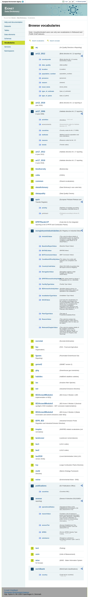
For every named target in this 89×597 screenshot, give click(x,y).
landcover (39, 438)
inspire (38, 429)
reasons (45, 140)
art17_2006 (40, 111)
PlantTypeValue (47, 313)
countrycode (46, 59)
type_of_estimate (48, 91)
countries (45, 130)
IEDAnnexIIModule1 (44, 395)
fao (36, 347)
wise (37, 560)
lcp (36, 465)
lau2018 (38, 456)
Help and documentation (13, 22)
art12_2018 (40, 103)
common (39, 181)
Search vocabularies (38, 40)
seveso (38, 499)
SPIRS (44, 532)
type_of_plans (47, 96)
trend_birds (46, 87)
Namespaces (9, 51)
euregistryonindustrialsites (47, 231)
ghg (37, 370)
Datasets (7, 26)
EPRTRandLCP (42, 222)
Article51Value (47, 236)
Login (66, 1)
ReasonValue (46, 319)
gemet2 (38, 364)
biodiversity (40, 169)
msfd (37, 471)
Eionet (13, 18)
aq (36, 47)
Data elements (9, 34)
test (37, 548)
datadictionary (41, 187)
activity (44, 208)
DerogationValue (48, 272)
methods (45, 135)
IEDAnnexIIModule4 (44, 412)
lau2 (37, 450)
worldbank (40, 569)
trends (44, 145)
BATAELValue (46, 250)
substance (45, 538)
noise (37, 480)
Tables (6, 30)
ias (36, 383)
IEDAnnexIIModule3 (44, 404)
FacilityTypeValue (48, 284)
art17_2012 (40, 152)
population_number (49, 74)
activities (45, 119)
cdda (37, 175)
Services (7, 47)
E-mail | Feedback (11, 590)
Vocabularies (9, 43)
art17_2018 (40, 160)
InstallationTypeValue (49, 295)
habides (38, 377)
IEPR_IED (39, 421)
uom (37, 554)
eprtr (37, 200)
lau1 (37, 444)
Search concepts (55, 40)
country (44, 575)
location (45, 69)
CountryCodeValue (48, 266)
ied (36, 389)
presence (45, 78)
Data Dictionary (21, 18)
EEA (13, 1)
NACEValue (46, 300)
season (44, 82)
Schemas (7, 38)
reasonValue (46, 514)
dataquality (40, 193)
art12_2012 (40, 54)
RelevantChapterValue (49, 327)
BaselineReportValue (49, 246)
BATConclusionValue (49, 255)
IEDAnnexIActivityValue (50, 288)
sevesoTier (46, 525)
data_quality (46, 65)
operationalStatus (48, 507)
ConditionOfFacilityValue (50, 259)
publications (40, 486)
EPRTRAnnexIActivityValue (50, 279)
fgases (38, 356)
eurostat (39, 341)
